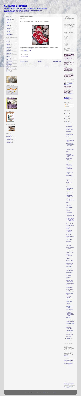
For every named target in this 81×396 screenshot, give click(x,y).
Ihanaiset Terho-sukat (70, 236)
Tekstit (66, 104)
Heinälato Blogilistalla (68, 364)
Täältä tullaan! (69, 198)
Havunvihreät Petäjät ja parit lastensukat (70, 200)
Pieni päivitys (68, 275)
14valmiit (8, 29)
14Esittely (8, 17)
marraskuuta (68, 123)
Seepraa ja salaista (70, 252)
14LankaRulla (9, 52)
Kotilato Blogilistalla (67, 361)
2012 (66, 115)
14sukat (7, 25)
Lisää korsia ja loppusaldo (69, 243)
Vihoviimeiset (68, 136)
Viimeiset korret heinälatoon (69, 138)
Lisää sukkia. (68, 317)
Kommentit (67, 106)
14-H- (7, 40)
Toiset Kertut (68, 336)
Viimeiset (68, 127)
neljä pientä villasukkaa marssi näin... (70, 155)
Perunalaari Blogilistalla (68, 358)
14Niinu (7, 58)
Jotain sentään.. (69, 272)
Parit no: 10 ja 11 (69, 223)
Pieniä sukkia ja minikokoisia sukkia (70, 319)
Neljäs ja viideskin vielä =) (69, 189)
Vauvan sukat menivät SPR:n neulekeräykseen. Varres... (70, 314)
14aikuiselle (8, 20)
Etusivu (40, 61)
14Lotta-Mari (8, 53)
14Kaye (7, 49)
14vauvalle (8, 31)
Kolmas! (67, 193)
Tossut (67, 202)
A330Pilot (44, 392)
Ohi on (67, 151)
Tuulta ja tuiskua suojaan (69, 250)
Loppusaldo (68, 131)
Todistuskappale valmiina (69, 307)
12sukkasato (8, 141)
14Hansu (8, 47)
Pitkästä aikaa (69, 278)
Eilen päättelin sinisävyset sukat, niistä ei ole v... (70, 161)
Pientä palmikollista (70, 225)
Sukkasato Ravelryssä (68, 360)
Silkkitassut (68, 241)
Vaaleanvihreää (69, 126)
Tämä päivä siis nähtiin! (69, 285)
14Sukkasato (8, 19)
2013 (66, 113)
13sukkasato (8, 142)
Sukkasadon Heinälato (15, 6)
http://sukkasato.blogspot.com (22, 11)
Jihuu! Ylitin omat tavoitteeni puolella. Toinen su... (70, 144)
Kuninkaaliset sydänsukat (69, 328)
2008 (66, 121)
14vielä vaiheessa (9, 32)
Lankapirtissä (30, 48)
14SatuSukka (8, 64)
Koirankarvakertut (69, 273)
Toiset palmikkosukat (70, 291)
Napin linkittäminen (67, 387)
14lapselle (8, 23)
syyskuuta (68, 338)
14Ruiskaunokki (9, 61)
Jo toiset (67, 258)
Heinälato (66, 93)
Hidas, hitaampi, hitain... (69, 184)
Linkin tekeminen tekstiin (68, 386)
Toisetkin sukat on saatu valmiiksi (69, 281)
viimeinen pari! (69, 175)
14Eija (7, 43)
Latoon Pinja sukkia (70, 321)
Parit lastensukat (69, 270)
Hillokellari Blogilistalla (68, 363)
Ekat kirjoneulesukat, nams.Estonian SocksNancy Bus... (70, 219)
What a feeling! (69, 239)
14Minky (8, 56)
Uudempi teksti (24, 61)
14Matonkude (9, 55)
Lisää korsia (68, 245)
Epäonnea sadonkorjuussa (69, 168)
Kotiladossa (66, 355)
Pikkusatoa (68, 277)
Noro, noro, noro (69, 233)
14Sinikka (8, 65)
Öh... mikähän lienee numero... (70, 248)
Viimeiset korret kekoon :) (69, 159)
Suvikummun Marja (67, 19)
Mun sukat (68, 186)
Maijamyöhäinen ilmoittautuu (69, 268)
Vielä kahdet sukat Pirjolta (69, 290)
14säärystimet (9, 26)
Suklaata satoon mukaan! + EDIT (69, 196)
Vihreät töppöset (69, 287)
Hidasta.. (68, 303)
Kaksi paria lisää (69, 309)
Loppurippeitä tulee (70, 149)
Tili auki (67, 261)
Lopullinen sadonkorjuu (69, 171)
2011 (66, 116)
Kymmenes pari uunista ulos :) (69, 192)
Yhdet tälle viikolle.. (70, 334)
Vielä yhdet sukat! (69, 260)
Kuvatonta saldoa (69, 330)
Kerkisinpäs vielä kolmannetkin (69, 264)
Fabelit (67, 228)
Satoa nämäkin (69, 266)
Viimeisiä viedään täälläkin (69, 173)
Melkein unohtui (69, 222)
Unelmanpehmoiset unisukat (70, 216)
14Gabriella (8, 46)
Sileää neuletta (69, 132)
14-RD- (7, 41)
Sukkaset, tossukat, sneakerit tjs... (70, 299)
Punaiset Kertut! (69, 207)
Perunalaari (66, 94)
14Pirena (8, 59)
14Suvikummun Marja (10, 68)
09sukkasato (8, 136)
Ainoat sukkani (69, 212)
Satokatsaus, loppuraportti (69, 165)
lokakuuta (68, 124)
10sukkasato (8, 138)
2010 (66, 118)
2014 (66, 111)
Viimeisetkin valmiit (69, 134)
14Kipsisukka (8, 50)
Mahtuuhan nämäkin (70, 283)
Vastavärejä (68, 304)
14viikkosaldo (9, 34)
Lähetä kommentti (24, 56)
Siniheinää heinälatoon (69, 255)
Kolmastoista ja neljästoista (69, 231)
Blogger (54, 392)
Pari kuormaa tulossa (70, 323)
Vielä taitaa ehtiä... (69, 129)
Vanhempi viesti (57, 61)
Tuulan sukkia (69, 234)
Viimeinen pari (69, 182)
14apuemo (8, 22)
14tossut (8, 28)
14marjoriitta (8, 71)
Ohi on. (67, 152)
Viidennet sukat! (69, 310)
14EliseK (8, 44)
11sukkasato (8, 139)
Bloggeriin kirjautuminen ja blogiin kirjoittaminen (69, 384)
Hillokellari (70, 93)
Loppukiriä (68, 210)
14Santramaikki (9, 62)
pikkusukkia (68, 205)
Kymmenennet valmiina (69, 297)
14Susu (7, 67)
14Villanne (8, 70)
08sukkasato (26, 51)
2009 (66, 120)
